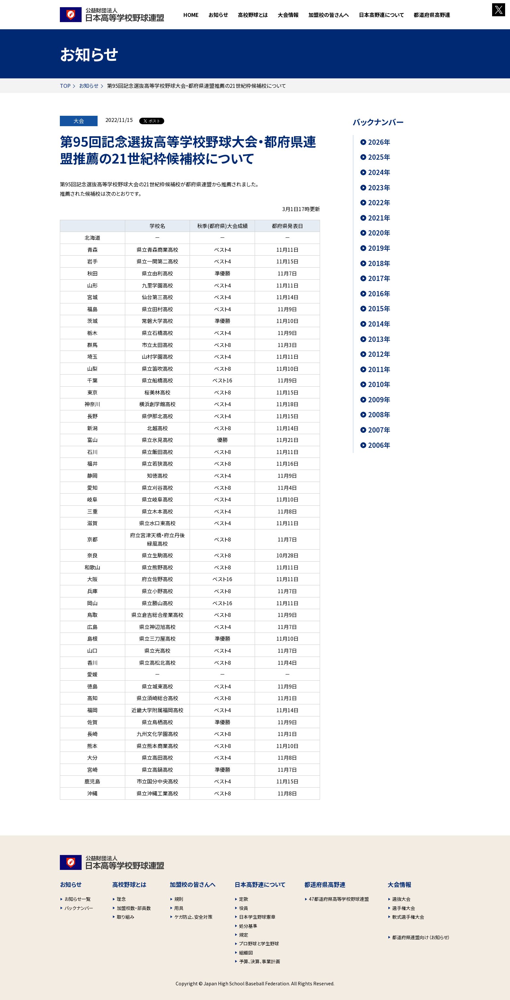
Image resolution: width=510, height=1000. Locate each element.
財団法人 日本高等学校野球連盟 (112, 14)
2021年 (379, 218)
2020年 (379, 233)
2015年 (379, 309)
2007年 (379, 430)
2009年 (379, 400)
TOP (65, 85)
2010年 (379, 384)
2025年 (379, 157)
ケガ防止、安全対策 (193, 916)
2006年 (379, 445)
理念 (121, 899)
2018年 (379, 263)
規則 (178, 899)
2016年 (379, 294)
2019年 (379, 248)
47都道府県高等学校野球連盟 (339, 899)
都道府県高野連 (432, 15)
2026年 (379, 142)
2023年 (379, 188)
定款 (243, 899)
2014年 (379, 324)
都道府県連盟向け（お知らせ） (421, 937)
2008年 (379, 415)
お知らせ (218, 15)
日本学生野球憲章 (257, 916)
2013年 (379, 339)
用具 (178, 908)
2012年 (379, 354)
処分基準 (248, 926)
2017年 (379, 278)
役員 (243, 908)
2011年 (379, 369)
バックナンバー (78, 908)
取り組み (125, 916)
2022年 (379, 203)
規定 (243, 934)
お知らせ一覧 (77, 899)
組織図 (246, 952)
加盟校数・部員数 (134, 908)
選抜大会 (401, 899)
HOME (191, 15)
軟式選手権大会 (408, 916)
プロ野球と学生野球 (259, 943)
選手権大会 (403, 908)
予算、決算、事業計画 (259, 961)
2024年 (379, 172)
